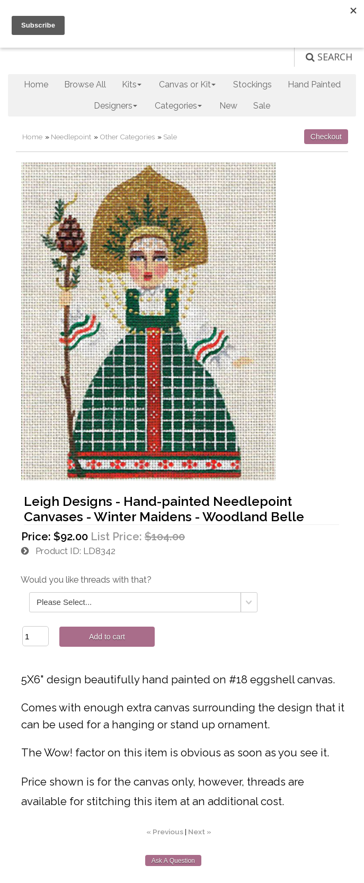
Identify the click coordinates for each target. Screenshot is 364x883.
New (228, 106)
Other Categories (127, 136)
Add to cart (107, 636)
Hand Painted (314, 84)
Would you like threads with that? (86, 580)
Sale (261, 106)
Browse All (85, 84)
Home (36, 84)
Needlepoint (71, 136)
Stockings (252, 84)
